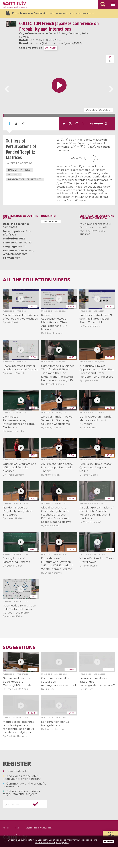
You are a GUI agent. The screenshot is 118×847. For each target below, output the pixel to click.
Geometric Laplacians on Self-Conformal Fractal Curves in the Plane (19, 609)
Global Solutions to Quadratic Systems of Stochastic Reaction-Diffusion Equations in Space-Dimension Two (56, 514)
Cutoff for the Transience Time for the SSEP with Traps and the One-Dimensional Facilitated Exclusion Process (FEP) (58, 373)
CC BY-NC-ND (23, 242)
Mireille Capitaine (21, 162)
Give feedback (110, 834)
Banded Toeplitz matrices (24, 179)
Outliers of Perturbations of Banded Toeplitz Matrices (19, 467)
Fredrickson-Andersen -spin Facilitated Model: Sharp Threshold (96, 319)
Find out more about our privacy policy (66, 841)
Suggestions (19, 647)
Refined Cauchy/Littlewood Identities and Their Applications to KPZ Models (54, 322)
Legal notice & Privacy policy (39, 827)
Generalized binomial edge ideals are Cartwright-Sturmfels (17, 682)
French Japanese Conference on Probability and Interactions (59, 26)
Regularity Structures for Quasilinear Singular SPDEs (95, 467)
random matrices (19, 170)
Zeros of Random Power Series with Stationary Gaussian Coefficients (57, 420)
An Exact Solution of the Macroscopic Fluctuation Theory (57, 467)
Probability (51, 221)
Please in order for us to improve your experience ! (50, 13)
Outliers (13, 174)
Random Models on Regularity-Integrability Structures (18, 511)
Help (17, 827)
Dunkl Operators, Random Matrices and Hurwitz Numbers (96, 420)
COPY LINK (50, 48)
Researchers (25, 250)
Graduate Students (15, 253)
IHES (22, 238)
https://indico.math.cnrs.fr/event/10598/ (58, 43)
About (5, 827)
